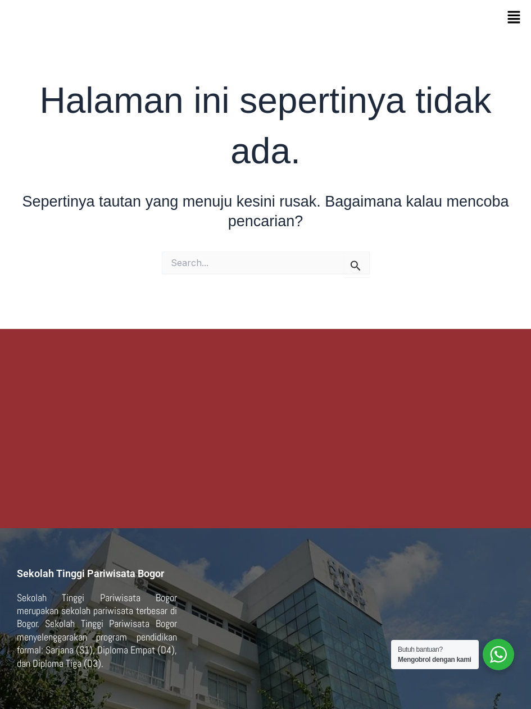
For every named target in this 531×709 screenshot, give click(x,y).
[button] (514, 18)
